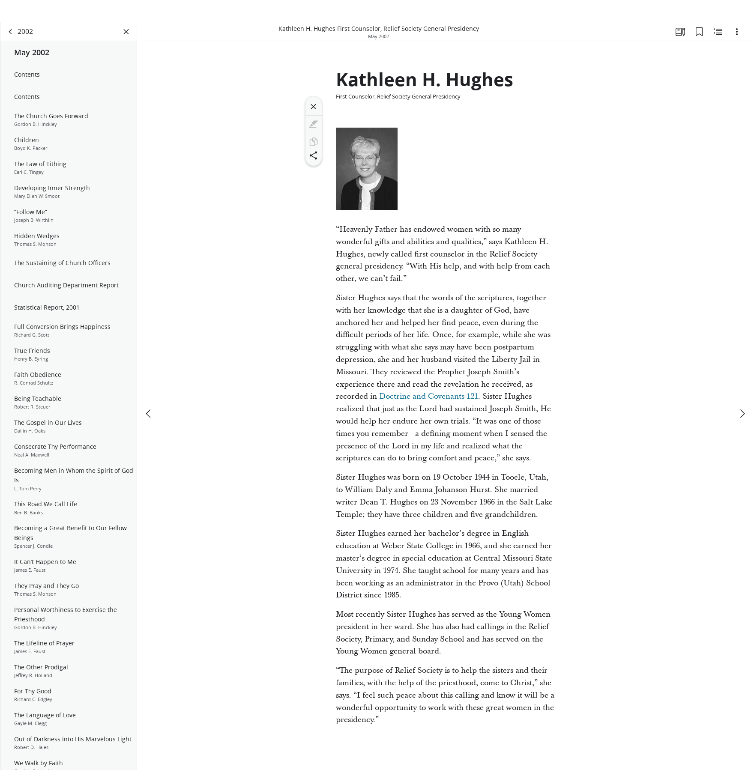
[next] (742, 393)
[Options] (736, 41)
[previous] (149, 393)
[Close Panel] (126, 41)
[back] (11, 41)
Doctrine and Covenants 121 (428, 405)
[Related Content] (718, 41)
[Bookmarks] (699, 41)
